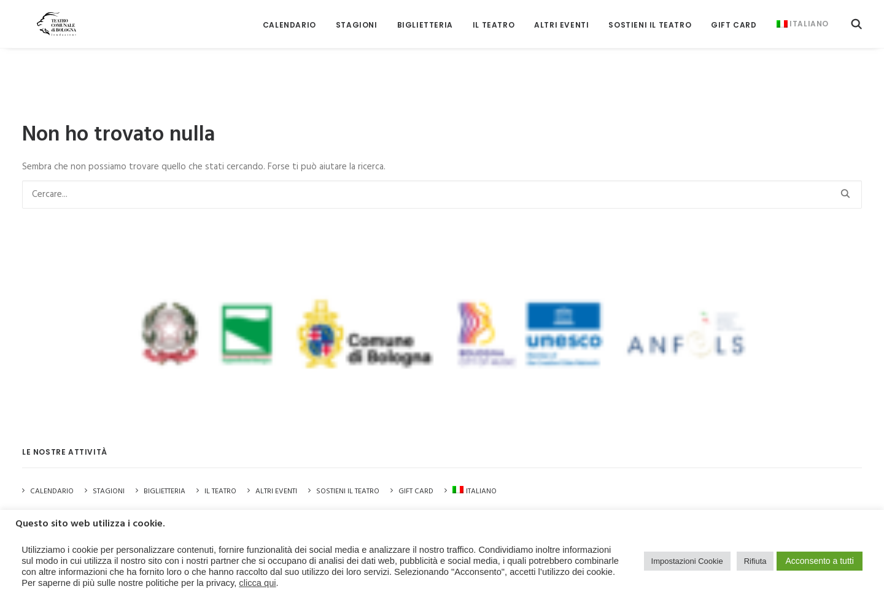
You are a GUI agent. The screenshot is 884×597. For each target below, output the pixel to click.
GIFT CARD (733, 18)
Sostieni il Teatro (649, 18)
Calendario (289, 18)
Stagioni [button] (357, 18)
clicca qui (257, 583)
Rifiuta (755, 561)
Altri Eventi (561, 18)
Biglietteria (425, 18)
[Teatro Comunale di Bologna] (45, 17)
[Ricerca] (442, 194)
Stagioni (109, 491)
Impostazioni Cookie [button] (687, 561)
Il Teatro (493, 18)
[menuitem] (289, 18)
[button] (856, 17)
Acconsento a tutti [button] (819, 561)
